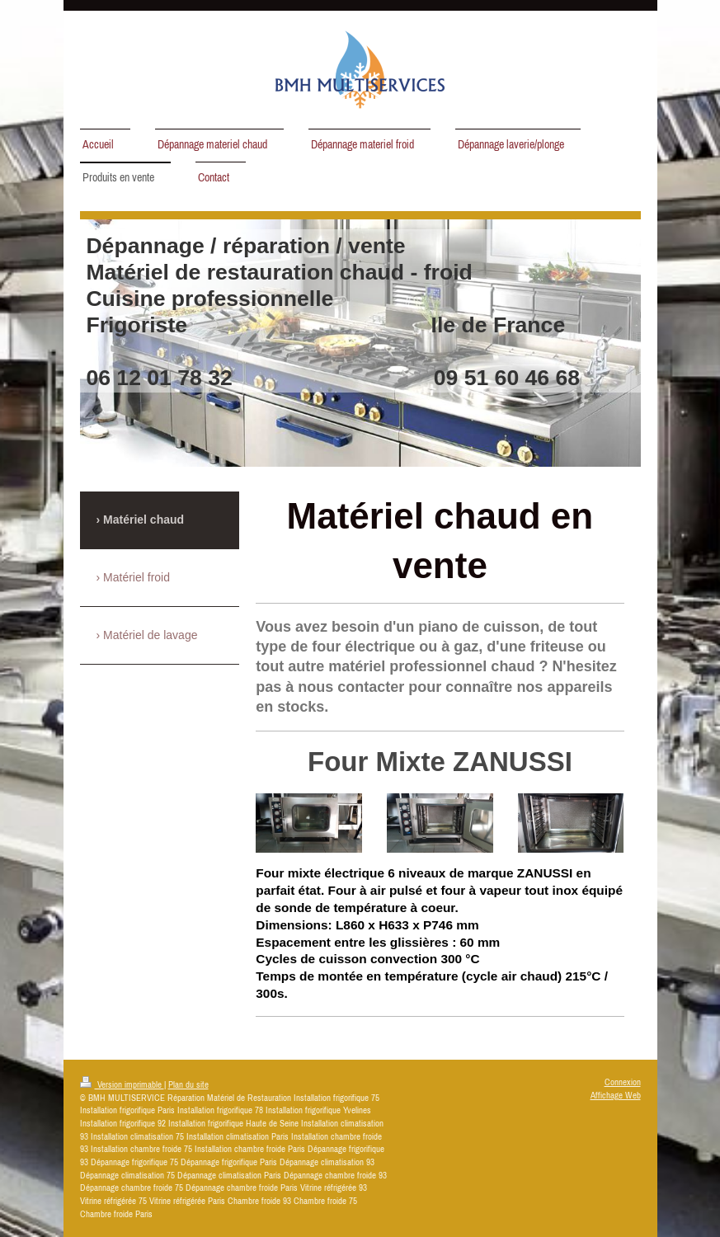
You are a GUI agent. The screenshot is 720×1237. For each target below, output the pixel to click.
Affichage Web (616, 1095)
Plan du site (188, 1084)
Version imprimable (122, 1084)
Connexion (623, 1082)
